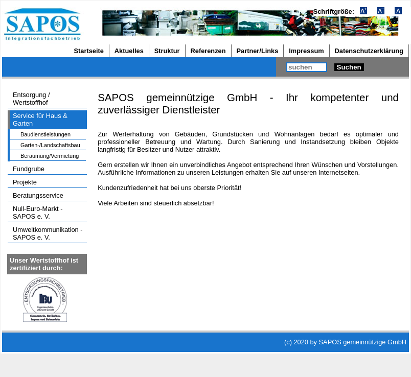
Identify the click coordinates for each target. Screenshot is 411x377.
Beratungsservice (38, 195)
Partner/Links (258, 51)
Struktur (167, 51)
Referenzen (208, 51)
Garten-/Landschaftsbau (50, 145)
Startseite (89, 51)
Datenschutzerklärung (369, 51)
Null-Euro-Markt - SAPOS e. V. (37, 212)
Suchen (349, 67)
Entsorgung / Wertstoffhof (31, 98)
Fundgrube (28, 169)
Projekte (25, 182)
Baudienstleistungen (45, 134)
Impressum (306, 51)
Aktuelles (129, 51)
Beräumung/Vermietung (49, 156)
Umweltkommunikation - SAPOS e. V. (48, 233)
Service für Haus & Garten (40, 119)
